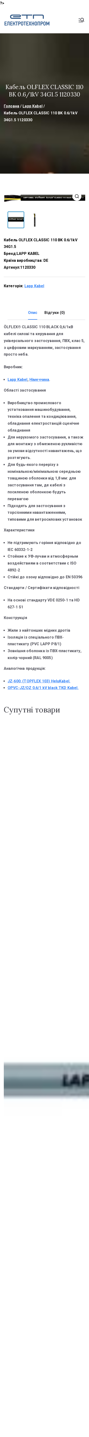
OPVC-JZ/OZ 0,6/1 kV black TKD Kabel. (43, 687)
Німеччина (39, 379)
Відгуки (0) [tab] (54, 312)
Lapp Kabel (32, 106)
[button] (76, 196)
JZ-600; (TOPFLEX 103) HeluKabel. (39, 680)
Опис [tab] (32, 312)
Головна (11, 106)
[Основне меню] (81, 20)
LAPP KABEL (28, 253)
